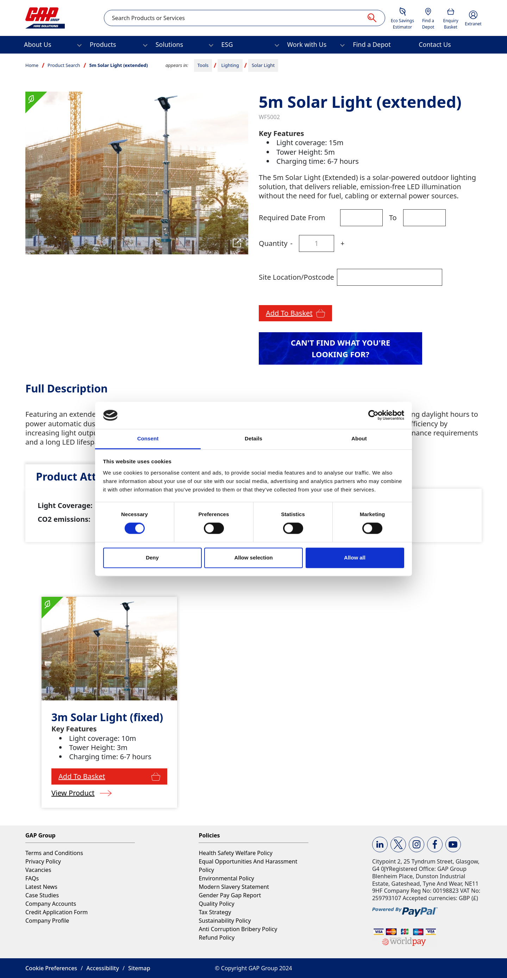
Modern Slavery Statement (234, 887)
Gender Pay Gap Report (230, 895)
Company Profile (47, 920)
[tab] (85, 476)
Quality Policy (216, 904)
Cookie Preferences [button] (51, 968)
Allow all (354, 558)
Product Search (64, 65)
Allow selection (253, 558)
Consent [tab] (148, 438)
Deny (152, 558)
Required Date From (292, 217)
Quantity (273, 243)
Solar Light (263, 65)
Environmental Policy (226, 878)
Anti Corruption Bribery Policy (238, 929)
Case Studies (42, 895)
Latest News (41, 887)
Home (31, 65)
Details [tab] (253, 438)
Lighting (230, 65)
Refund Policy (216, 937)
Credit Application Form (56, 912)
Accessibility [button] (102, 968)
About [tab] (359, 438)
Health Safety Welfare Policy (235, 853)
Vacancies (38, 870)
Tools (203, 65)
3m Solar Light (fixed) (107, 717)
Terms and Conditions (54, 853)
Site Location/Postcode (296, 277)
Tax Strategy (215, 912)
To (393, 217)
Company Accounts (50, 904)
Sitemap (139, 968)
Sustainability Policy (225, 920)
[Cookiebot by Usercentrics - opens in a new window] (373, 415)
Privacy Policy (43, 861)
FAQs (32, 878)
